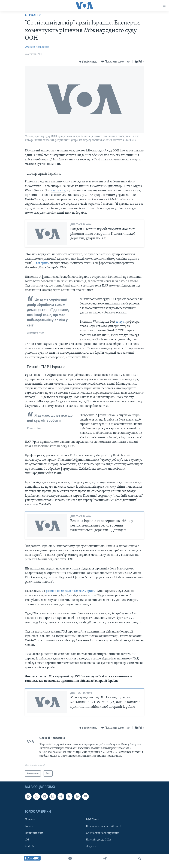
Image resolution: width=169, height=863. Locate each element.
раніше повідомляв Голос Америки (71, 591)
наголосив (58, 190)
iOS (27, 839)
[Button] (88, 62)
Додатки (91, 846)
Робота (29, 826)
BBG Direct (92, 819)
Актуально (33, 15)
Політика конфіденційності (103, 826)
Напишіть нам (34, 833)
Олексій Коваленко (37, 47)
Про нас (30, 819)
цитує (120, 321)
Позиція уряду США (98, 839)
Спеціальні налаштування (102, 833)
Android (30, 846)
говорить (42, 263)
